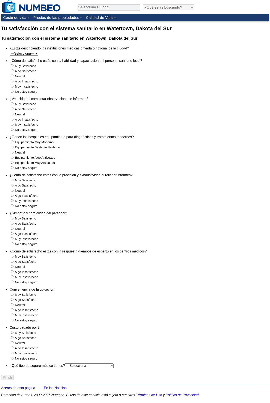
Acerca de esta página (18, 388)
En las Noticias (55, 388)
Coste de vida (14, 18)
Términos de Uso (149, 395)
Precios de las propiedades (56, 18)
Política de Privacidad (182, 395)
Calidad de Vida (99, 18)
